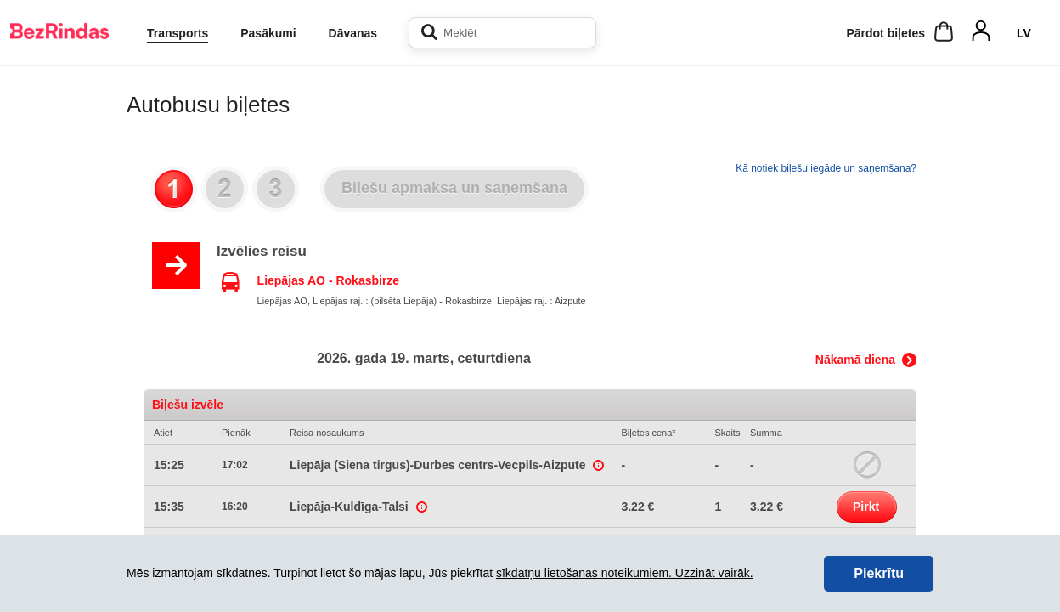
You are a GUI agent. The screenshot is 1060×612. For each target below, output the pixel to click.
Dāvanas (353, 33)
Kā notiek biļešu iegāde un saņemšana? (826, 168)
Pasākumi (268, 33)
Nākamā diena (855, 359)
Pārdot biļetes (885, 33)
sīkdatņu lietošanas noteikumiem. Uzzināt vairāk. (624, 573)
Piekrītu (879, 573)
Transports (177, 33)
